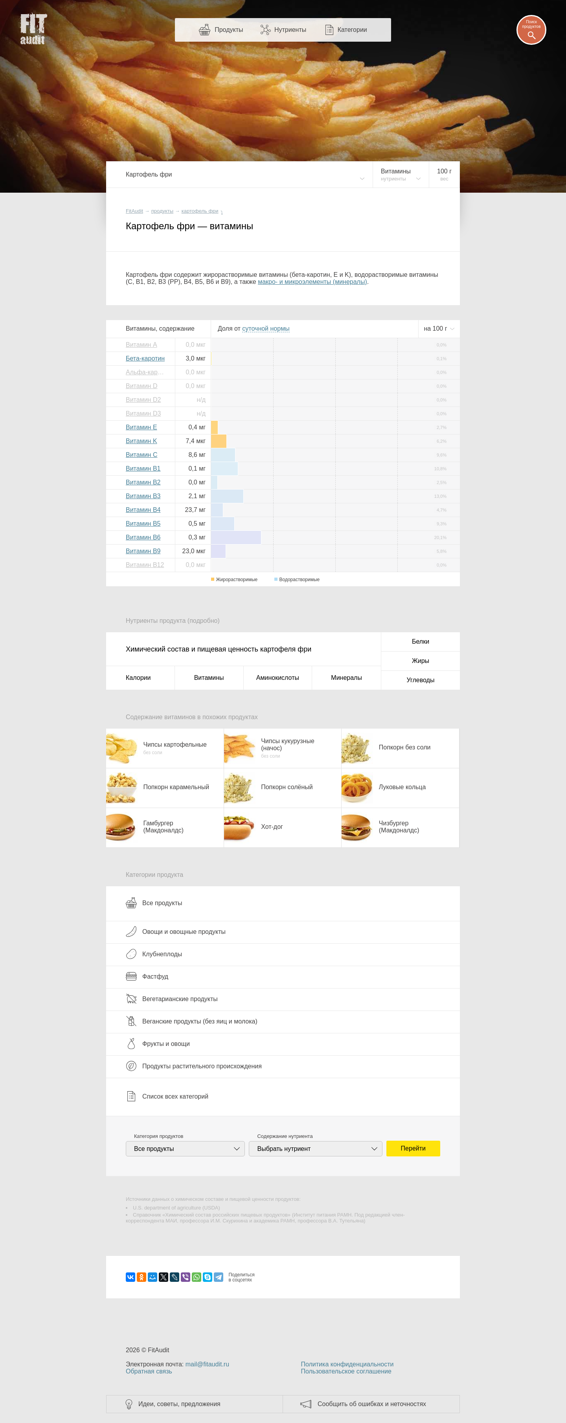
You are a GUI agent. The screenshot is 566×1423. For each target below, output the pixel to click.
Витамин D (141, 386)
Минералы (346, 677)
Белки (420, 641)
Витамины (209, 677)
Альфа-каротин (147, 372)
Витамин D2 (143, 399)
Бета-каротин (145, 358)
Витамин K (141, 441)
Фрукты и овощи (158, 1043)
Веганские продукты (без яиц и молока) (191, 1021)
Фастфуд (147, 976)
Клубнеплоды (154, 953)
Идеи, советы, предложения (179, 1404)
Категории (352, 29)
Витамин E (141, 427)
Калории (138, 677)
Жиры (420, 660)
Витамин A (141, 344)
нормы (265, 328)
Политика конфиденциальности (347, 1364)
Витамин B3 (143, 496)
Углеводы (421, 680)
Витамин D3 (143, 413)
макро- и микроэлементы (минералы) (312, 281)
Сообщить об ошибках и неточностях (372, 1404)
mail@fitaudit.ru (207, 1364)
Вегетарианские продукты (172, 998)
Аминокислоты (277, 677)
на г (436, 328)
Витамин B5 (143, 523)
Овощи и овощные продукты (176, 931)
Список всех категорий (167, 1096)
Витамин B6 (143, 537)
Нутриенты (290, 29)
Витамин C (141, 454)
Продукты (229, 29)
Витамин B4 (143, 509)
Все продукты (154, 902)
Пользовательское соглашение (346, 1371)
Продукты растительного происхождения (194, 1065)
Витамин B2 (143, 482)
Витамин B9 (143, 551)
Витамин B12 (145, 564)
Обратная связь (149, 1371)
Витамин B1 (143, 468)
